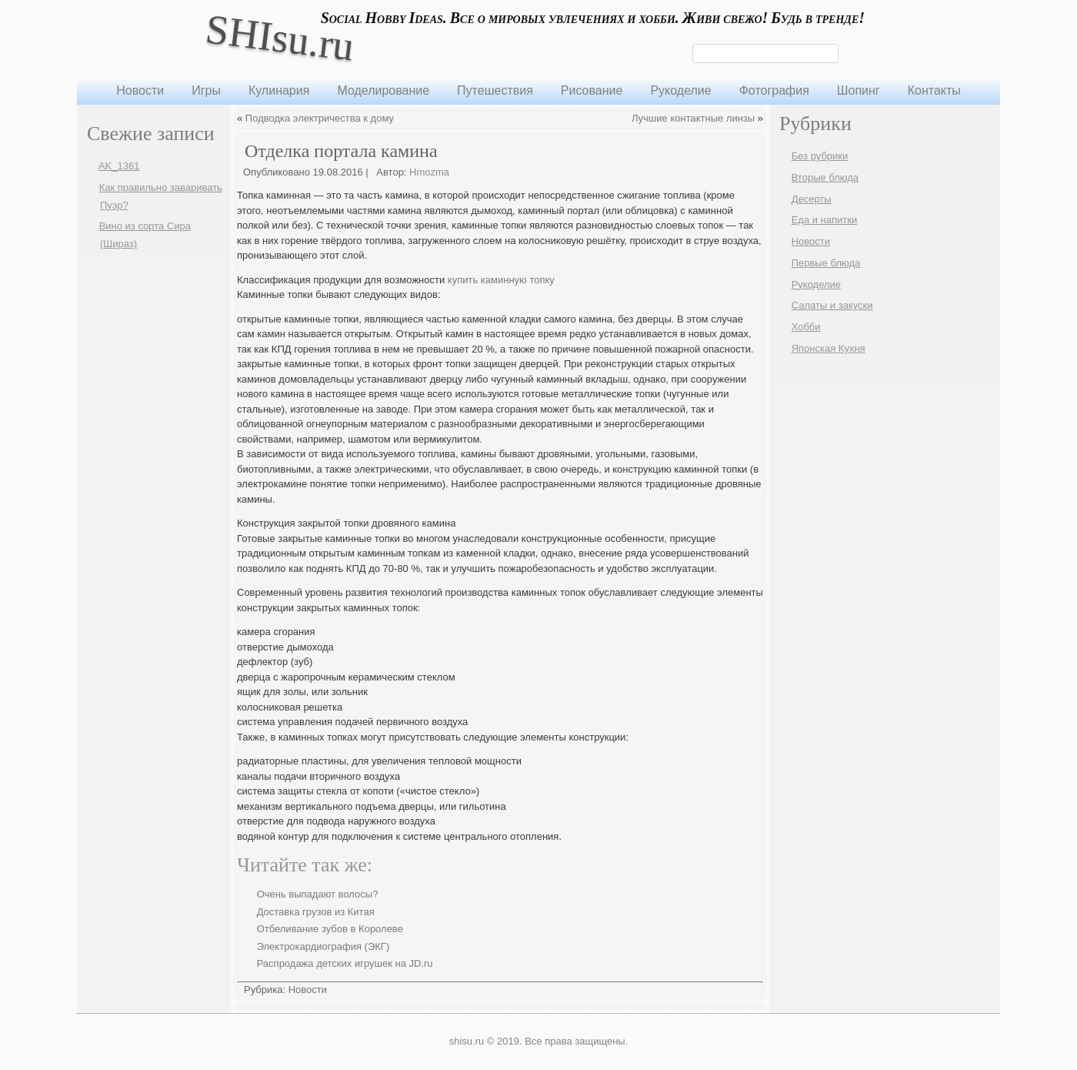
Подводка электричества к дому (319, 118)
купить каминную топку (501, 280)
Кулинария (278, 90)
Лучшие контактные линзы (693, 118)
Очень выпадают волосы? (317, 894)
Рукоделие (680, 90)
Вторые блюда (825, 177)
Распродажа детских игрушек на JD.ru (345, 963)
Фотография (774, 90)
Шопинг (858, 90)
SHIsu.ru (279, 37)
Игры (206, 90)
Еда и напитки (825, 220)
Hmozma (429, 172)
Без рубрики (820, 156)
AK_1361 (119, 166)
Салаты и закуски (832, 305)
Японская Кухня (828, 348)
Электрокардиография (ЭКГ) (323, 946)
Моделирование (383, 90)
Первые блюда (826, 263)
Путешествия (495, 90)
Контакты (934, 90)
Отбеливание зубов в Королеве (330, 929)
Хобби (806, 327)
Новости (140, 90)
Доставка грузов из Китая (316, 912)
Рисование (592, 90)
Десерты (812, 199)
